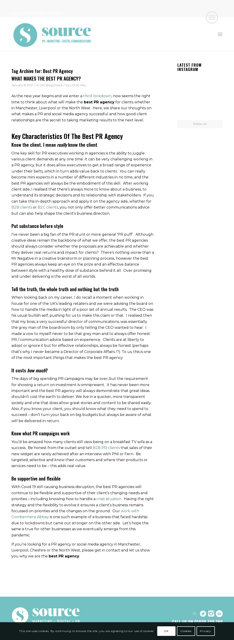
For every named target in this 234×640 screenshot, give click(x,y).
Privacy (205, 631)
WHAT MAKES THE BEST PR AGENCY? (46, 78)
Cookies (185, 631)
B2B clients (21, 207)
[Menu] (220, 34)
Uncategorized (51, 85)
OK (166, 631)
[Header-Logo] (52, 34)
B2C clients (48, 207)
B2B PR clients (106, 448)
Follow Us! (200, 123)
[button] (212, 17)
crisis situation (108, 499)
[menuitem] (220, 34)
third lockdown (97, 96)
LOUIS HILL (78, 85)
